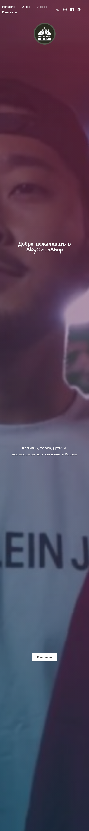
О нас (26, 6)
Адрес (42, 6)
